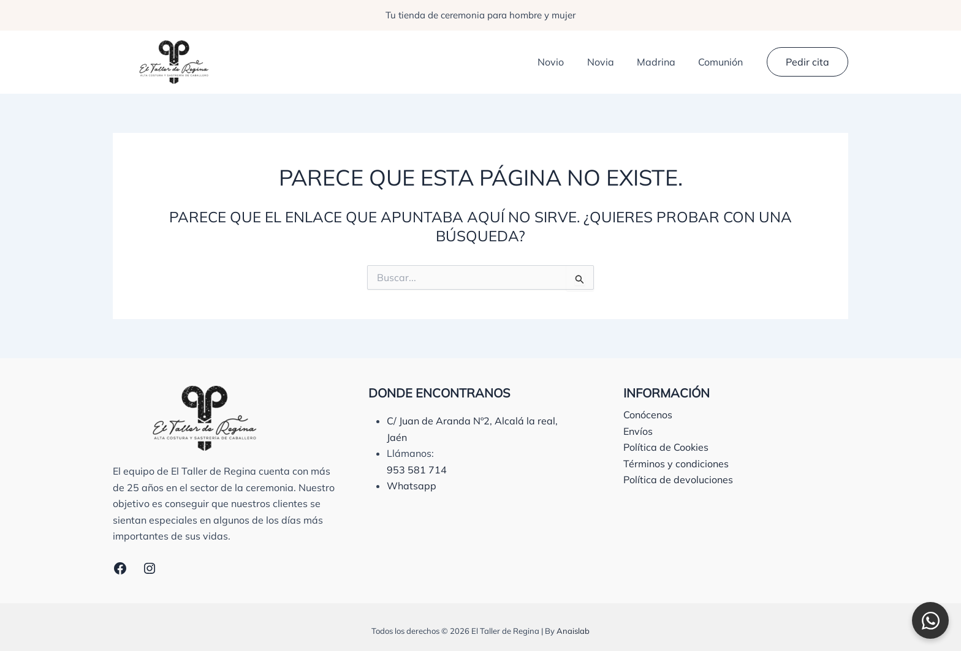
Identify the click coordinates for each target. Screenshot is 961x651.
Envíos (638, 431)
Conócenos (647, 414)
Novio (562, 62)
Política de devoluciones (678, 479)
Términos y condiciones (676, 463)
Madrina (661, 62)
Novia (608, 62)
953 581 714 (417, 470)
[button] (807, 62)
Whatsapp (411, 486)
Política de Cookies (665, 447)
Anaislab (573, 631)
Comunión (722, 62)
